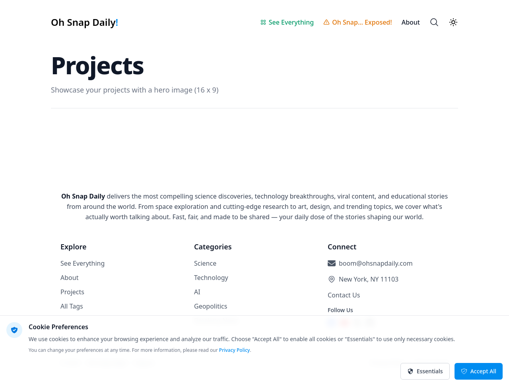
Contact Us (344, 295)
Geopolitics (210, 306)
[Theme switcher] (453, 22)
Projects (72, 292)
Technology (211, 277)
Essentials (425, 371)
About (69, 277)
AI (197, 292)
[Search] (434, 22)
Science (205, 263)
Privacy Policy (234, 350)
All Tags (71, 306)
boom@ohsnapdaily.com (376, 263)
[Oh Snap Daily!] (84, 22)
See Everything (82, 263)
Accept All (478, 371)
